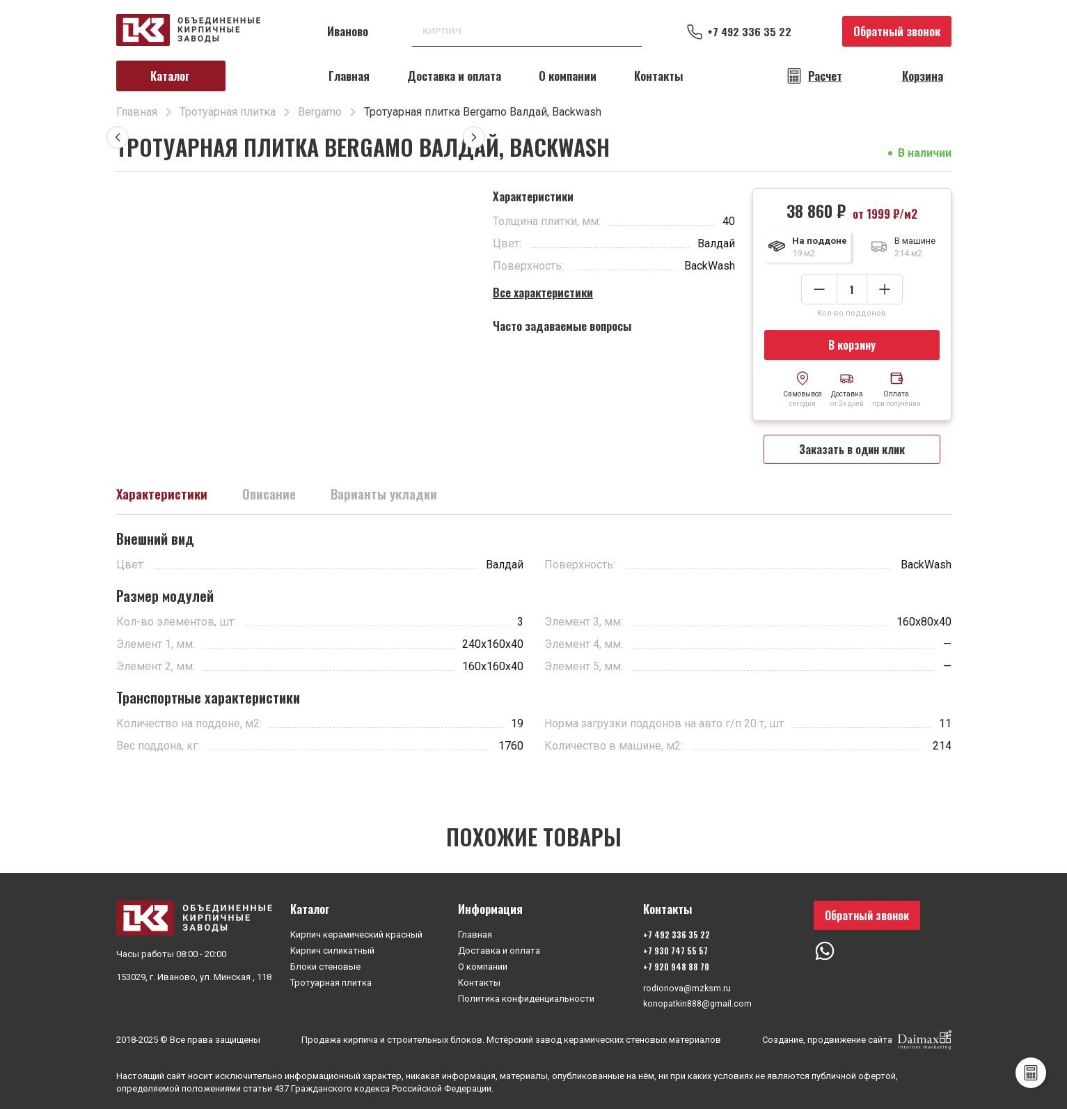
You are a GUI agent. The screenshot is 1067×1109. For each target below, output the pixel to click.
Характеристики (164, 497)
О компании (567, 75)
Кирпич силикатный (332, 949)
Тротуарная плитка (331, 981)
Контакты (658, 75)
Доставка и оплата (454, 75)
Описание (275, 497)
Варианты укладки (394, 497)
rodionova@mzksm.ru (686, 987)
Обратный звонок (896, 31)
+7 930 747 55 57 (674, 949)
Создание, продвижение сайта (856, 1040)
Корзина (922, 76)
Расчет (825, 76)
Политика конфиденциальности (526, 997)
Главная (349, 75)
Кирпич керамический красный (356, 933)
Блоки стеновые (325, 965)
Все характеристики (543, 292)
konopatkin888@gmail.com (697, 1003)
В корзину (851, 345)
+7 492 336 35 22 (754, 31)
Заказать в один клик (851, 451)
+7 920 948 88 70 (675, 965)
